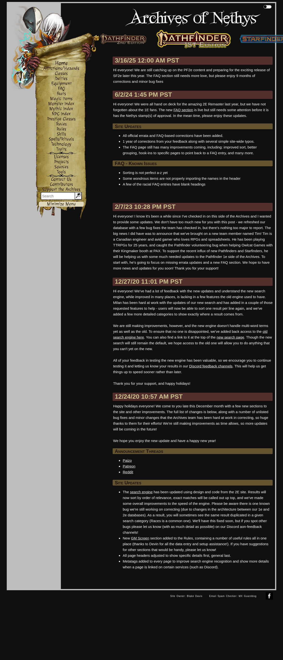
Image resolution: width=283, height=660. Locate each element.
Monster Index (61, 103)
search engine (141, 492)
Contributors (61, 184)
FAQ (61, 88)
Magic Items (61, 98)
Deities (61, 78)
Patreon (129, 466)
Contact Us (61, 179)
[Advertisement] (87, 624)
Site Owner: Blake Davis (186, 596)
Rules (61, 129)
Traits (61, 149)
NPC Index (61, 113)
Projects (61, 161)
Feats (61, 93)
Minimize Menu (61, 204)
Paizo (127, 460)
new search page (230, 337)
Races (61, 124)
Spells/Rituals (61, 139)
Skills (61, 134)
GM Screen (140, 538)
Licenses (61, 156)
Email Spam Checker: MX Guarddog (233, 596)
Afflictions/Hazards (61, 68)
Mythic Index (61, 108)
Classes (61, 73)
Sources (61, 166)
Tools (61, 171)
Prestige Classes (61, 119)
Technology (61, 144)
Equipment (61, 83)
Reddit (128, 472)
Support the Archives (61, 189)
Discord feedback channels (210, 366)
